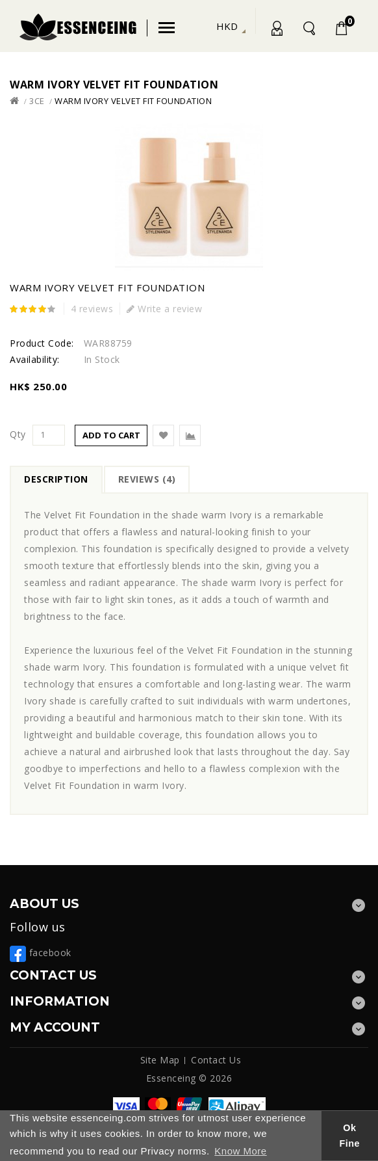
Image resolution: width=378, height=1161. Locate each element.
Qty (18, 434)
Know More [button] (240, 1150)
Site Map (160, 1060)
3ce (37, 101)
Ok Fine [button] (350, 1136)
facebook (40, 952)
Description (56, 479)
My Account (276, 31)
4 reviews (92, 308)
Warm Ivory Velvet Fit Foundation (133, 101)
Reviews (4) (147, 479)
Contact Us (216, 1060)
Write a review (164, 308)
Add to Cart (111, 435)
